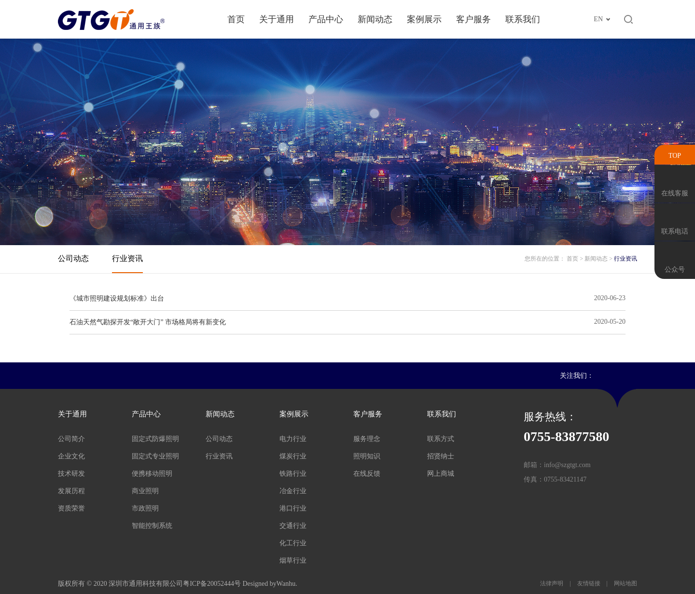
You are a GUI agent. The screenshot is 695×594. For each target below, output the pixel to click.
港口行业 (292, 508)
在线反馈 (366, 473)
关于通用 (276, 19)
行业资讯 (127, 258)
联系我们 (522, 19)
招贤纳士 (440, 456)
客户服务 (473, 19)
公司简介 (71, 438)
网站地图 (624, 583)
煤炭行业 (292, 456)
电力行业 (292, 438)
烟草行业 (292, 560)
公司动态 (73, 258)
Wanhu (286, 583)
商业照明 (145, 491)
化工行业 (292, 543)
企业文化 (71, 456)
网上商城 (440, 473)
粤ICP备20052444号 (212, 583)
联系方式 (440, 438)
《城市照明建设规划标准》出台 (117, 298)
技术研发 (71, 473)
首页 (236, 19)
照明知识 (366, 456)
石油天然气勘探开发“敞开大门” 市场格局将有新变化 (148, 322)
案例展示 (424, 19)
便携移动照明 (152, 473)
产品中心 (325, 19)
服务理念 (366, 438)
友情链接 (589, 583)
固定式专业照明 (155, 456)
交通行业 (292, 525)
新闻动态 (375, 19)
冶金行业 (292, 491)
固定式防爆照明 (155, 438)
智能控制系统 (152, 525)
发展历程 (71, 491)
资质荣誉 (71, 508)
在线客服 (674, 193)
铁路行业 (292, 473)
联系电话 (674, 231)
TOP (674, 155)
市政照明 (145, 508)
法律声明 (552, 583)
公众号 (675, 269)
